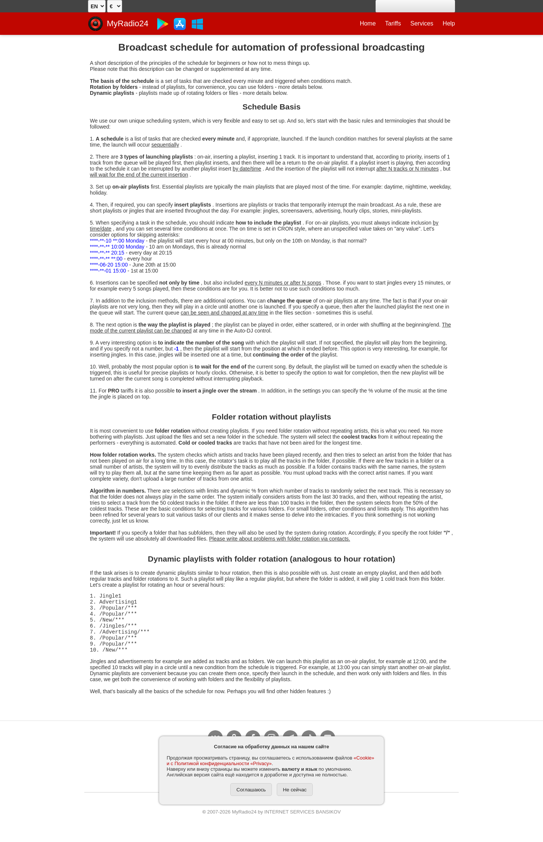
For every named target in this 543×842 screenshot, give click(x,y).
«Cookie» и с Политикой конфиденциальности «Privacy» (270, 760)
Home (368, 23)
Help (449, 23)
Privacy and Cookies (240, 811)
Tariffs (393, 23)
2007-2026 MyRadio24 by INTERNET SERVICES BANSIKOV (271, 823)
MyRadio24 (127, 23)
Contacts (364, 811)
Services (421, 23)
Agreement (181, 811)
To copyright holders (308, 811)
